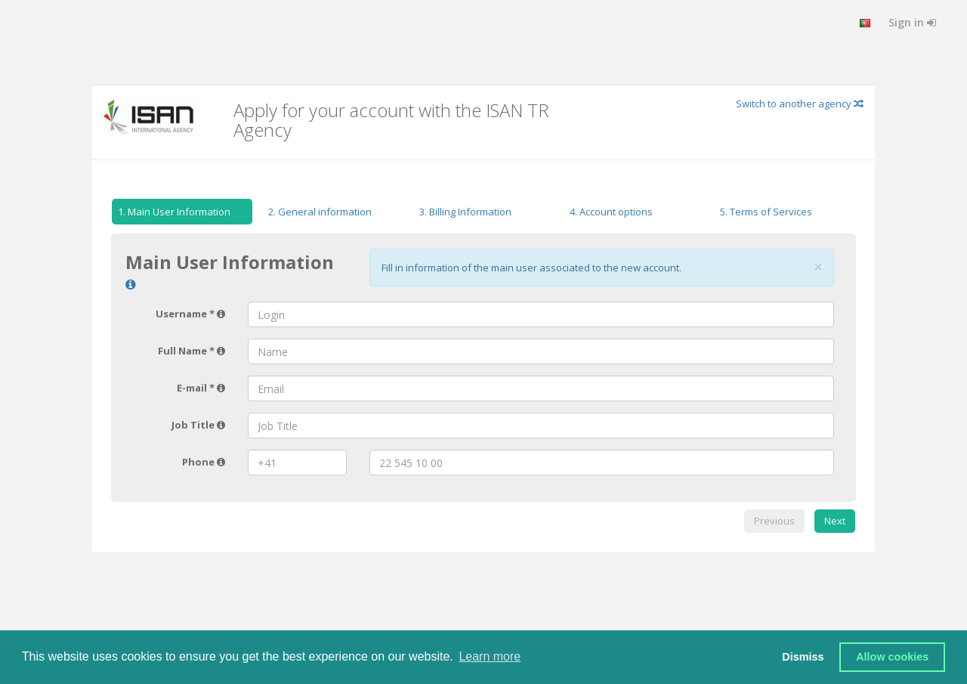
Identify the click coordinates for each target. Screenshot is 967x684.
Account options (611, 211)
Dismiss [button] (802, 657)
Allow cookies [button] (892, 657)
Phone (203, 462)
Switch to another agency (800, 103)
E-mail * (201, 388)
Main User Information (171, 212)
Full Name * (191, 350)
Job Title (198, 425)
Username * (190, 313)
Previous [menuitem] (774, 521)
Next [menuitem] (834, 521)
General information (320, 211)
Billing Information (465, 211)
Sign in (912, 22)
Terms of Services (766, 211)
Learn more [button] (490, 656)
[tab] (182, 214)
